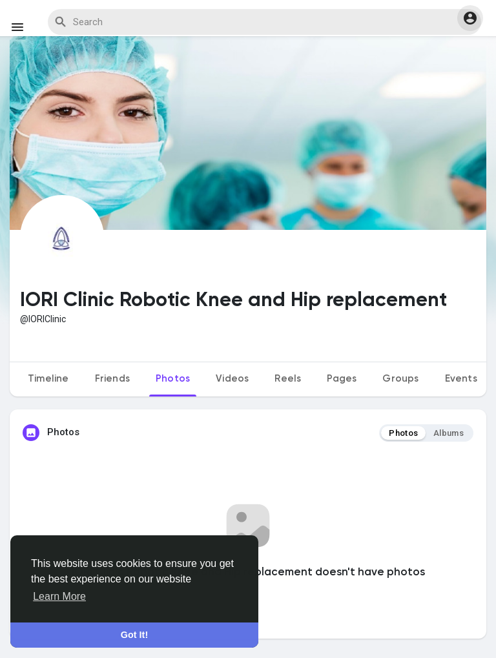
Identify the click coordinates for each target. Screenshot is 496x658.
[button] (470, 18)
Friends (112, 379)
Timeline (48, 379)
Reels (287, 379)
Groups (400, 379)
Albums (448, 433)
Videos (232, 379)
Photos (173, 379)
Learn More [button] (59, 596)
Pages (341, 379)
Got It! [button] (134, 635)
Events (461, 379)
